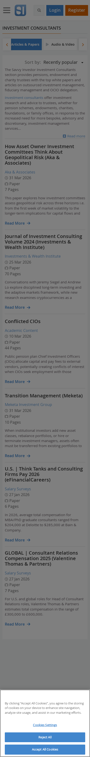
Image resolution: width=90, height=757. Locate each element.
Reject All (44, 737)
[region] (45, 723)
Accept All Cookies (45, 749)
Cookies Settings (45, 725)
